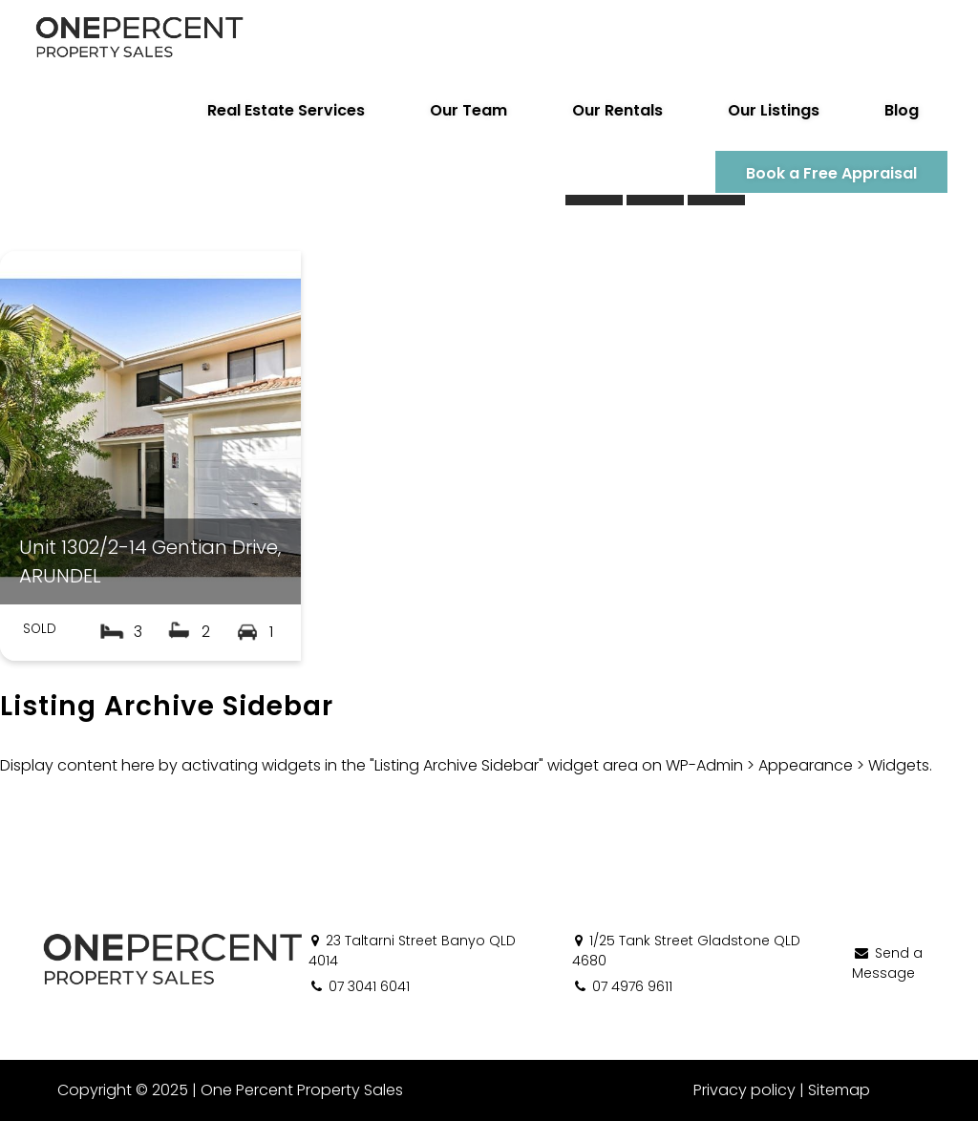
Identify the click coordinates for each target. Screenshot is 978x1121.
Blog (901, 110)
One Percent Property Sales (302, 1090)
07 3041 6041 (359, 986)
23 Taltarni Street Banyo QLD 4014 (412, 950)
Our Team (468, 110)
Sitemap (839, 1090)
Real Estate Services (286, 110)
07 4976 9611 (622, 986)
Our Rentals (617, 110)
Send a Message (887, 963)
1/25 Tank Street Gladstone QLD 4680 (686, 950)
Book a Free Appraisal (831, 173)
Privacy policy (744, 1090)
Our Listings (773, 110)
